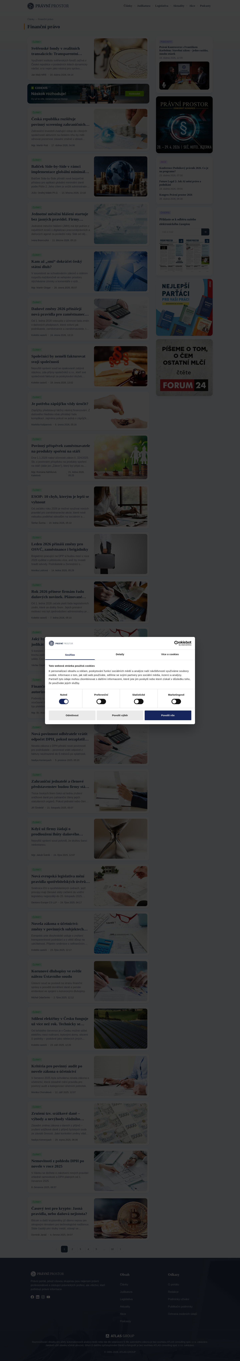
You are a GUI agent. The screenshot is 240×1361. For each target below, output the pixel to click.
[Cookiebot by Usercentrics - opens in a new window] (176, 643)
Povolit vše (167, 715)
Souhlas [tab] (70, 654)
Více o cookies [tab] (170, 654)
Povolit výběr (120, 715)
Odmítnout (72, 715)
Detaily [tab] (120, 654)
